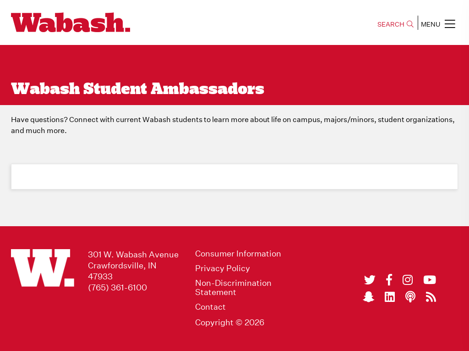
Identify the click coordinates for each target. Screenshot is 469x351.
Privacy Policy (222, 268)
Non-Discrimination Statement (233, 288)
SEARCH (395, 24)
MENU (438, 24)
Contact (210, 307)
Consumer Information (238, 253)
